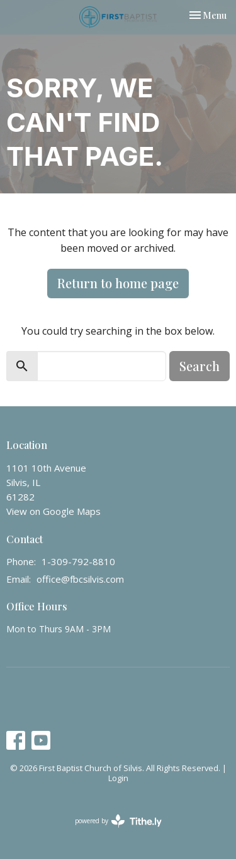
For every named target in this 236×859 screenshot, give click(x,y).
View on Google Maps (53, 511)
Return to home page (118, 282)
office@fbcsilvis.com (80, 579)
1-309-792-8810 (78, 561)
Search (199, 365)
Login (118, 778)
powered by (118, 821)
